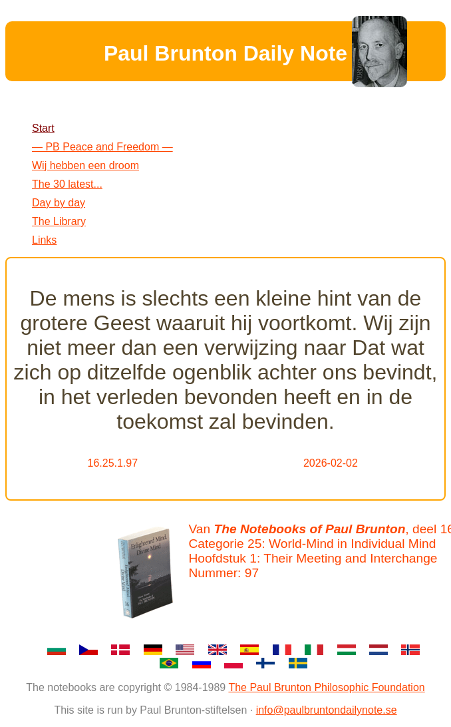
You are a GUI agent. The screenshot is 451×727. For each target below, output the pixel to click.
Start (43, 128)
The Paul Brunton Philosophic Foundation (326, 687)
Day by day (58, 202)
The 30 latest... (67, 184)
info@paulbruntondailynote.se (326, 710)
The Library (59, 221)
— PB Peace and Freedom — (102, 146)
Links (44, 240)
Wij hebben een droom (85, 165)
